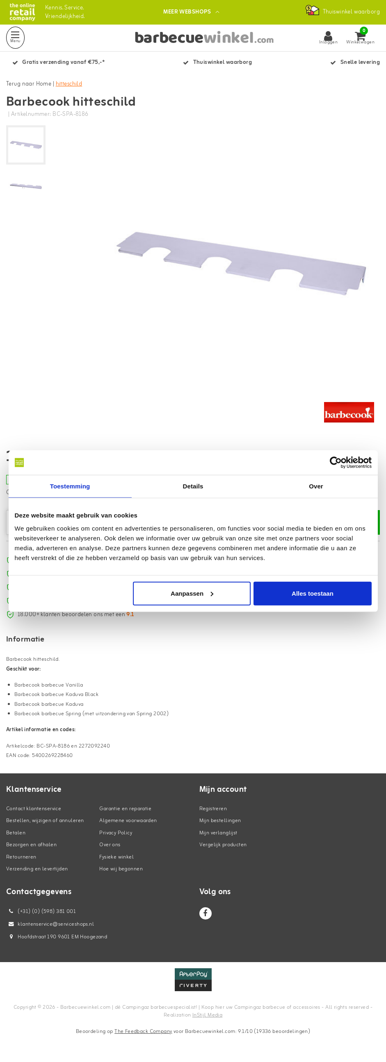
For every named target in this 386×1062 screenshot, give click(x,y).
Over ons (109, 845)
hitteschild (69, 84)
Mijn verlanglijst (218, 833)
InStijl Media (207, 1015)
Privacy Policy (115, 833)
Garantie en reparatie (125, 808)
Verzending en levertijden (37, 869)
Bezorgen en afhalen (31, 845)
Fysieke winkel (116, 857)
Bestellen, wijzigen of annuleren (45, 820)
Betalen (15, 833)
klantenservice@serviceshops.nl (50, 924)
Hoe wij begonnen (121, 869)
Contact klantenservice (33, 808)
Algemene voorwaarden (128, 820)
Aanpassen (192, 593)
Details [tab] (193, 486)
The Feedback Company (143, 1031)
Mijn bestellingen (220, 820)
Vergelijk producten (223, 845)
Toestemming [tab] (70, 486)
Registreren (213, 808)
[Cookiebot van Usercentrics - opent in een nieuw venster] (336, 462)
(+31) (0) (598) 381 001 (41, 911)
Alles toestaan (312, 593)
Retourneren (21, 857)
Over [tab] (316, 486)
